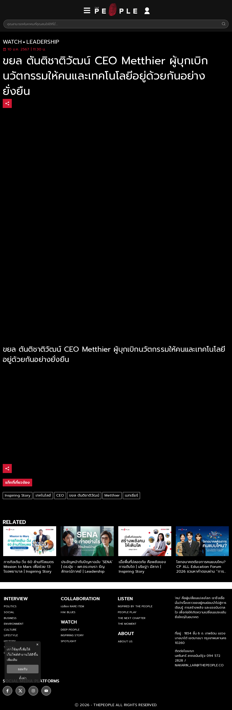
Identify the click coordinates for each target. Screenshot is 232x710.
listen (125, 598)
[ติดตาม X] (20, 691)
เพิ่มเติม (12, 660)
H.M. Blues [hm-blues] (68, 612)
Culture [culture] (10, 630)
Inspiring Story (17, 495)
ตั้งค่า (23, 678)
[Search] (223, 24)
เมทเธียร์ (131, 495)
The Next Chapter (131, 618)
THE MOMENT (127, 624)
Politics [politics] (10, 606)
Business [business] (10, 618)
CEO (60, 495)
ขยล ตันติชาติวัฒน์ (84, 495)
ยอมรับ (22, 669)
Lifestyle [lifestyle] (11, 635)
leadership (42, 41)
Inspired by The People (135, 606)
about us (125, 641)
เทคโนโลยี (43, 495)
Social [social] (9, 612)
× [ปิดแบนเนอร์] (37, 644)
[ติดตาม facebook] (7, 691)
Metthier (112, 495)
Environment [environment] (14, 624)
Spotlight (68, 641)
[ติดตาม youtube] (46, 691)
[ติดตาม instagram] (33, 691)
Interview (16, 598)
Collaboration (80, 598)
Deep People (70, 630)
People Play (127, 612)
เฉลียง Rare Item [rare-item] (72, 606)
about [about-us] (126, 633)
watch (12, 41)
